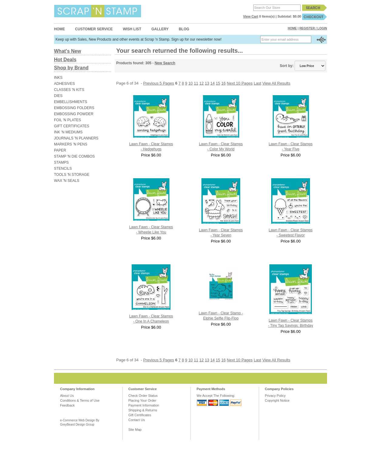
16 (223, 83)
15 (218, 83)
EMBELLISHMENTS (70, 102)
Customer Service (94, 29)
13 (207, 83)
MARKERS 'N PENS (70, 144)
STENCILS (63, 168)
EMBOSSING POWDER (73, 114)
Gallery (160, 29)
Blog (184, 29)
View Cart (250, 16)
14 (212, 83)
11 (196, 83)
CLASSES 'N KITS (69, 90)
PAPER (60, 150)
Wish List (132, 29)
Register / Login (313, 28)
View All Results (276, 83)
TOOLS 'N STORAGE (71, 174)
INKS (58, 77)
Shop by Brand (71, 67)
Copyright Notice (277, 400)
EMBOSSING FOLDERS (74, 108)
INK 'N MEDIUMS (68, 132)
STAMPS (61, 162)
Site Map (134, 429)
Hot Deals (65, 59)
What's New (67, 51)
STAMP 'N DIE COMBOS (74, 156)
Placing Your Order (142, 400)
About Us (67, 395)
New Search (165, 63)
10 (190, 83)
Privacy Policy (275, 395)
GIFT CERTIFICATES (71, 126)
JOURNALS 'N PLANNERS (76, 138)
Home (59, 29)
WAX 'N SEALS (66, 181)
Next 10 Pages (240, 83)
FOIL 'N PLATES (67, 120)
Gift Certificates (139, 415)
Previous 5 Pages (158, 83)
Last (257, 83)
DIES (58, 96)
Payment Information (143, 405)
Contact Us (136, 420)
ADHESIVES (64, 84)
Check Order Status (143, 395)
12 (201, 83)
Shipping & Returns (142, 410)
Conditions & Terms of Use (79, 400)
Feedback (67, 405)
